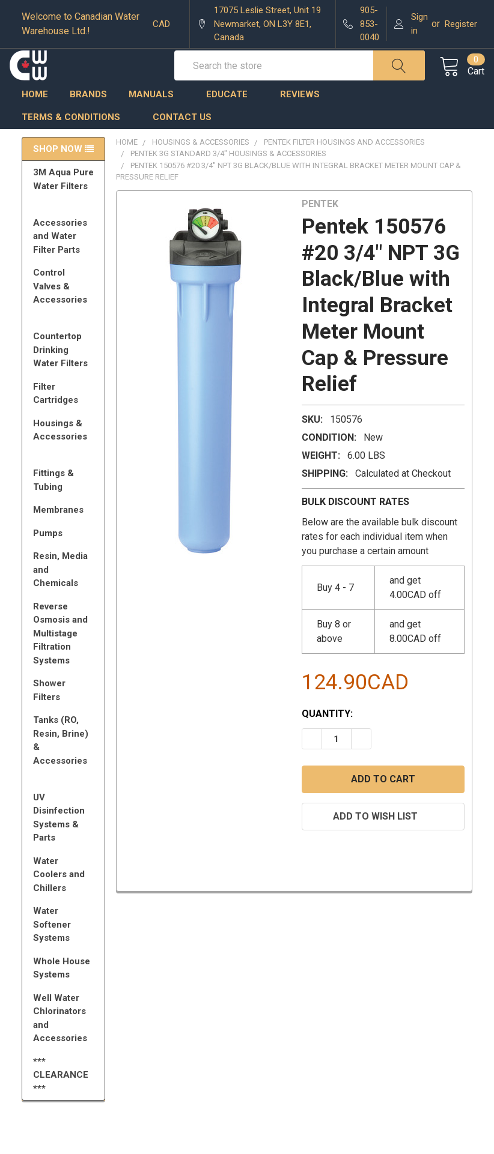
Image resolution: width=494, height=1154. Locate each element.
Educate (232, 118)
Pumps (65, 557)
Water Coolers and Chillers (65, 899)
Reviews (300, 118)
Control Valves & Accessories (65, 316)
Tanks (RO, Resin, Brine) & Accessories (65, 770)
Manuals (156, 118)
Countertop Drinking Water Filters (60, 374)
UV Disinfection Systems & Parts (65, 842)
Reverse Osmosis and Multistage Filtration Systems (65, 658)
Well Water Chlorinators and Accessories (60, 1043)
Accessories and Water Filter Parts (65, 261)
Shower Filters (65, 714)
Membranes (65, 534)
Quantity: (327, 738)
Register (461, 24)
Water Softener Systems (65, 949)
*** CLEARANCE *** (60, 1100)
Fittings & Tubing (65, 504)
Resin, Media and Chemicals (65, 594)
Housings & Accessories (65, 460)
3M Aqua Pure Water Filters (65, 209)
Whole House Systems (65, 992)
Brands (88, 118)
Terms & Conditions (76, 141)
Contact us (182, 141)
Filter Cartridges (65, 418)
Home (35, 118)
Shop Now (57, 173)
